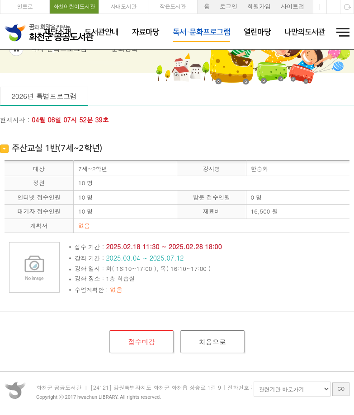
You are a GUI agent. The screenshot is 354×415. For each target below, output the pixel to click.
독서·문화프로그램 (201, 32)
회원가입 (259, 6)
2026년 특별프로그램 (44, 144)
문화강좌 (124, 97)
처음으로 (212, 390)
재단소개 (57, 32)
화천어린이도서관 (74, 6)
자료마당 (145, 32)
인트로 (25, 6)
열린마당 (257, 32)
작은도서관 (173, 6)
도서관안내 (101, 32)
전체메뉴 (339, 32)
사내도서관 (123, 6)
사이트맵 (292, 6)
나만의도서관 (304, 32)
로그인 (228, 6)
